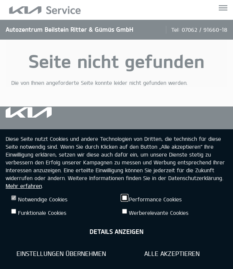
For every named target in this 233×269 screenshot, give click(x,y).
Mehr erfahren (24, 186)
